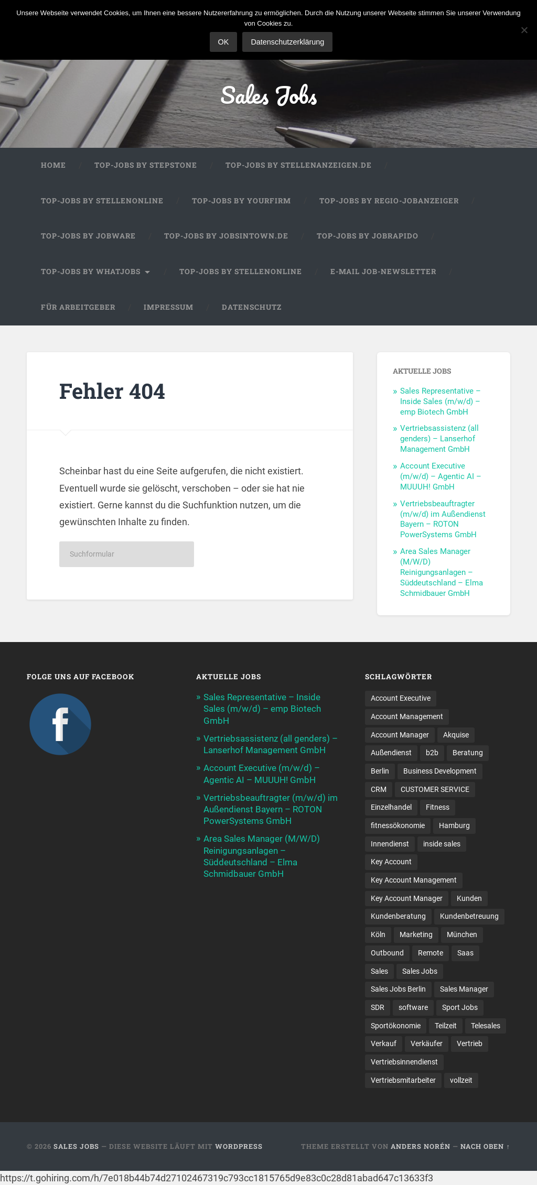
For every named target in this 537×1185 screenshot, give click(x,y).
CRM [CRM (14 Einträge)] (378, 789)
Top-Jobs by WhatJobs (91, 271)
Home (53, 165)
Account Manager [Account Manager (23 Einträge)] (400, 735)
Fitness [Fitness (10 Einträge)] (437, 807)
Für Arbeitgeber (78, 307)
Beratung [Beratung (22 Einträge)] (468, 752)
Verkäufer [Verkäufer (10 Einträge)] (427, 1043)
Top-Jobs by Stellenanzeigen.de (298, 165)
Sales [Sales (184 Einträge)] (379, 971)
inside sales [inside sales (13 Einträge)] (441, 844)
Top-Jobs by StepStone (145, 165)
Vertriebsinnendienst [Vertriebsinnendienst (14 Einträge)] (404, 1062)
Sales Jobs (268, 94)
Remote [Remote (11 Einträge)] (430, 953)
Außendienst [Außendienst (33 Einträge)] (391, 752)
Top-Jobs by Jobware (88, 236)
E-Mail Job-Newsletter (383, 271)
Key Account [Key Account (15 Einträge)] (391, 861)
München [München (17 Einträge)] (462, 934)
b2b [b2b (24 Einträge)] (432, 752)
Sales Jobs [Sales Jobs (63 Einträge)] (419, 971)
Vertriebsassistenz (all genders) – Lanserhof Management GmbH (439, 438)
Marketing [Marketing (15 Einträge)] (416, 934)
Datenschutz (252, 307)
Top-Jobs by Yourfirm (241, 200)
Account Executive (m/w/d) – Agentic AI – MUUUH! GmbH (440, 476)
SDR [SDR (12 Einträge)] (377, 1007)
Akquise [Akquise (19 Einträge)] (456, 735)
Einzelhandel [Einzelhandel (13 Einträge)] (391, 807)
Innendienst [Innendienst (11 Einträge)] (390, 844)
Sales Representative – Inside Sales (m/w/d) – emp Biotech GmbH (440, 401)
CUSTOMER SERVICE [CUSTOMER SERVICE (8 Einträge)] (435, 789)
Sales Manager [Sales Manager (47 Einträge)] (464, 989)
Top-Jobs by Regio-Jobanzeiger (389, 200)
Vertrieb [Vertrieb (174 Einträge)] (469, 1043)
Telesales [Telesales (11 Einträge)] (485, 1025)
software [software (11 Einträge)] (413, 1007)
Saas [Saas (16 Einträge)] (465, 953)
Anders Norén (420, 1146)
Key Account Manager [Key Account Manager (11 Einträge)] (407, 898)
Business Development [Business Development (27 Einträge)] (440, 771)
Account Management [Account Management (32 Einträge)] (407, 716)
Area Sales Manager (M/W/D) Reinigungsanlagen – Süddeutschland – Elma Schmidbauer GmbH (441, 572)
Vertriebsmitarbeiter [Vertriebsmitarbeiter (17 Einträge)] (403, 1080)
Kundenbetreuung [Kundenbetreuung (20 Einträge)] (469, 916)
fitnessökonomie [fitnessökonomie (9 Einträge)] (398, 825)
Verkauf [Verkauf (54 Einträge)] (383, 1043)
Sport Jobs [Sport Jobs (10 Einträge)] (460, 1007)
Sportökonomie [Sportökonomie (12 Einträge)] (396, 1025)
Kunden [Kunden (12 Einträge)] (469, 898)
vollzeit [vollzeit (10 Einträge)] (461, 1080)
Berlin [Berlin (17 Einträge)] (380, 771)
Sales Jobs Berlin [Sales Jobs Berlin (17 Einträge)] (398, 989)
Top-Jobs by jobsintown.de (226, 236)
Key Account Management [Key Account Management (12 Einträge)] (414, 880)
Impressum (169, 307)
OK (223, 42)
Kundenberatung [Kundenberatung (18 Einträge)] (398, 916)
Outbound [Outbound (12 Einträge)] (387, 953)
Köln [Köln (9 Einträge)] (378, 934)
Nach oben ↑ (485, 1146)
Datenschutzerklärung (287, 42)
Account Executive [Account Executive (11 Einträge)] (401, 698)
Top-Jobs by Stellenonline (102, 200)
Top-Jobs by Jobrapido (367, 236)
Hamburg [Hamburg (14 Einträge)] (454, 825)
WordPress (239, 1146)
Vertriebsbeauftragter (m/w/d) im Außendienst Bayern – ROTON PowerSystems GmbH (443, 519)
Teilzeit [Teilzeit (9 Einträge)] (446, 1025)
